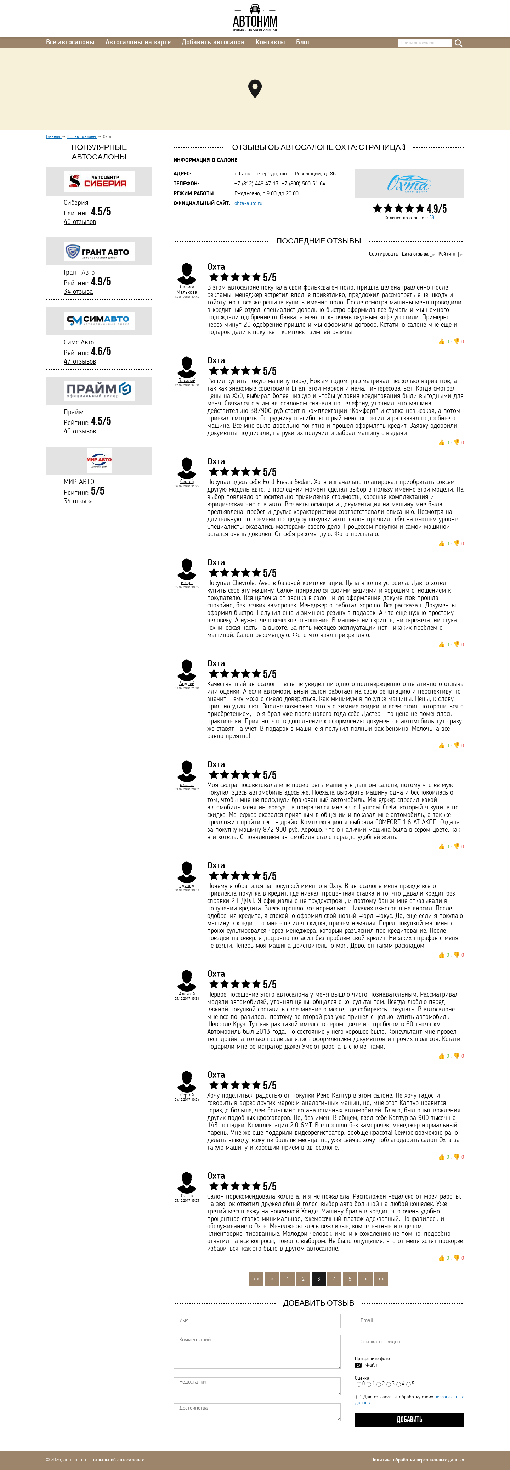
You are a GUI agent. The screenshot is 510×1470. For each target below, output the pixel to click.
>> (381, 1279)
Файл (371, 1365)
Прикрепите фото (372, 1358)
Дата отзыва (415, 254)
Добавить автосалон (213, 42)
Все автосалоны (70, 42)
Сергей (187, 481)
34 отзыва (78, 292)
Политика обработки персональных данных (417, 1460)
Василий (187, 380)
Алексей (187, 994)
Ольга (187, 1196)
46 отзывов (80, 431)
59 (431, 217)
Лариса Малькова (187, 290)
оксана (187, 784)
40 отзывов (80, 222)
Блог (303, 42)
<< (256, 1279)
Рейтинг (447, 254)
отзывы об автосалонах (118, 1460)
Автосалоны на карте (138, 42)
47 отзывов (80, 361)
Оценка (362, 1378)
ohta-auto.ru (248, 204)
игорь (187, 582)
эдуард (187, 885)
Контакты (270, 42)
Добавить (410, 1420)
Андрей (186, 683)
